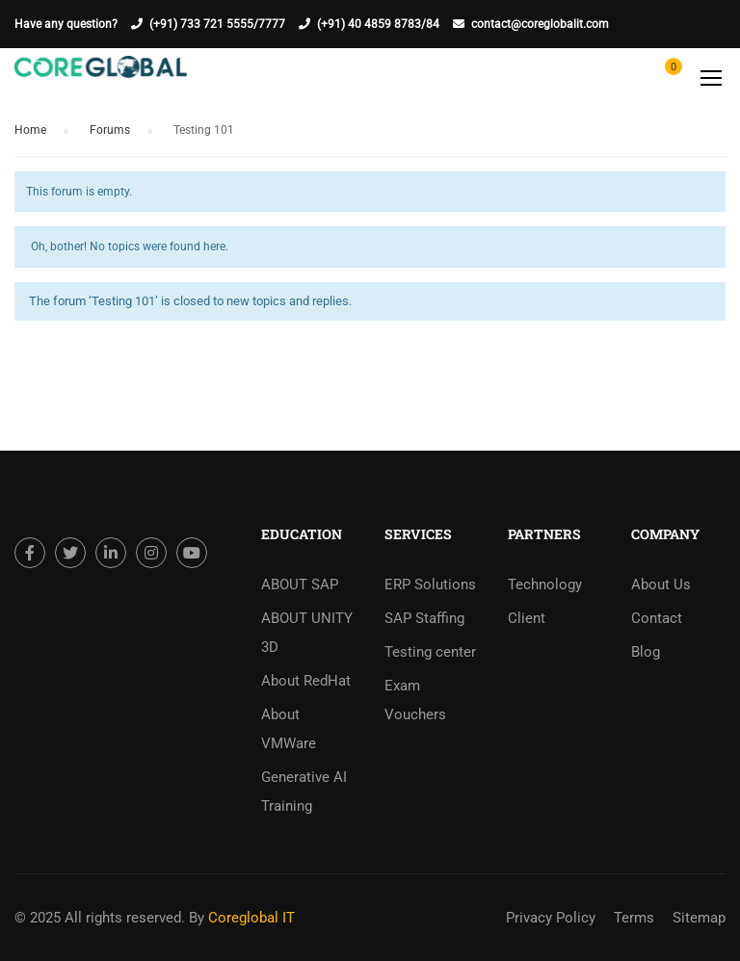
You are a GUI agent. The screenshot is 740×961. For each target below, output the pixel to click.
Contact (656, 618)
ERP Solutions (430, 584)
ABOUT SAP (299, 584)
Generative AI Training (304, 791)
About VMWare (288, 729)
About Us (661, 584)
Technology (545, 584)
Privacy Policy (550, 917)
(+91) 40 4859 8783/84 (378, 24)
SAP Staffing (424, 618)
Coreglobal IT (249, 917)
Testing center (430, 652)
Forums (110, 130)
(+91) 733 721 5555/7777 (217, 24)
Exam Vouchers (415, 700)
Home (30, 130)
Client (526, 618)
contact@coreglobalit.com (540, 24)
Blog (645, 652)
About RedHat (306, 680)
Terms (634, 917)
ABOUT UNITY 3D (307, 633)
